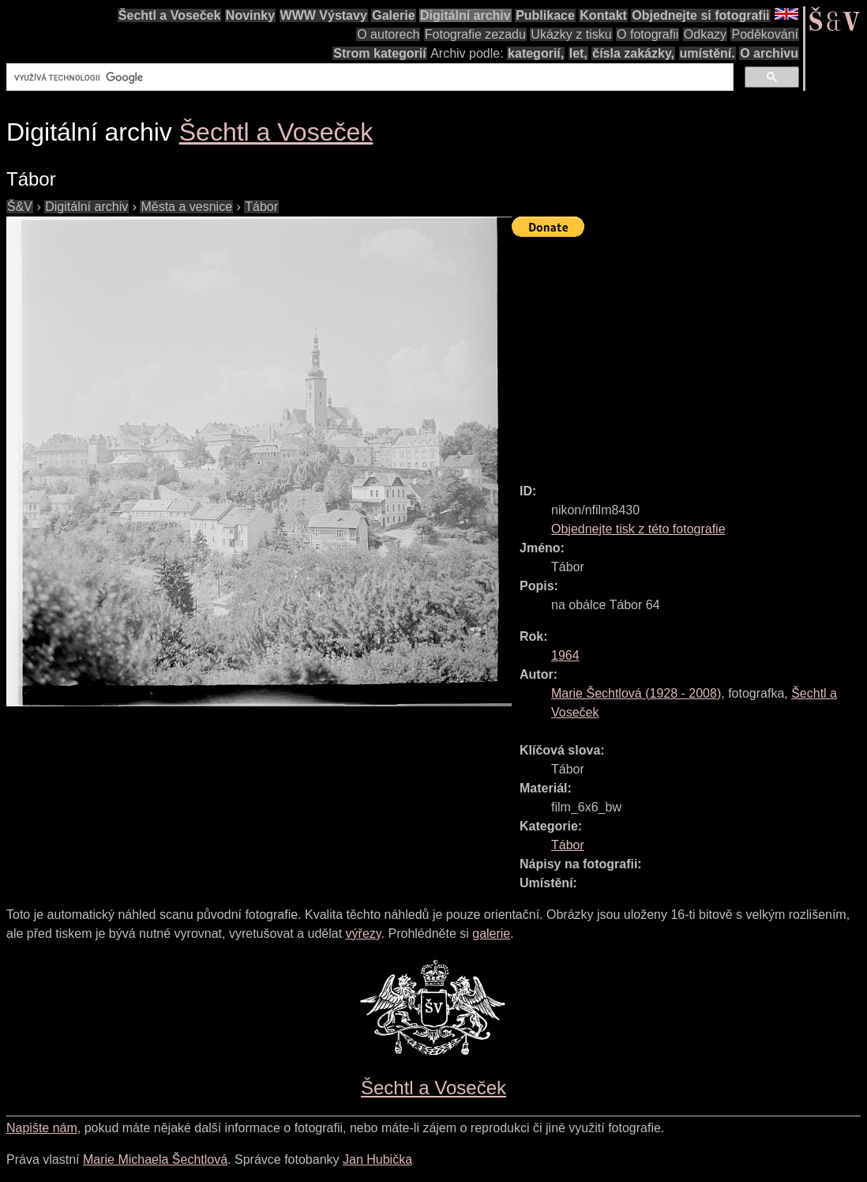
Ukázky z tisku (571, 34)
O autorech (388, 34)
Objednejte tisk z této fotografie (638, 529)
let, (578, 53)
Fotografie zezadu (475, 34)
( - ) (636, 693)
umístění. (707, 53)
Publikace (545, 15)
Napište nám (41, 1128)
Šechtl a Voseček (169, 15)
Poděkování (764, 34)
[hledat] (368, 77)
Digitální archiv (465, 15)
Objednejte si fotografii (700, 15)
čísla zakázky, (633, 53)
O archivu (769, 53)
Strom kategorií (379, 53)
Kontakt (603, 15)
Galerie (393, 15)
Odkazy (705, 34)
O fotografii (647, 34)
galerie (491, 933)
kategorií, (536, 53)
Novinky (250, 15)
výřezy (363, 933)
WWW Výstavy (323, 15)
